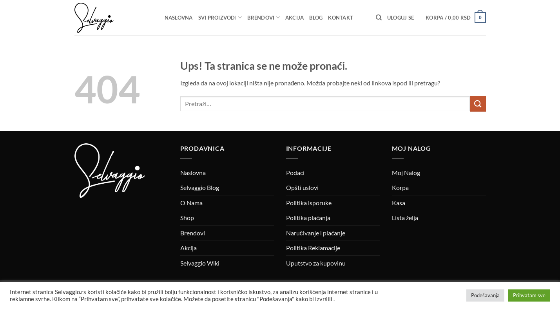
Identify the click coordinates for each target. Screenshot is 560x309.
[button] (400, 17)
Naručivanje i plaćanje (315, 233)
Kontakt (340, 17)
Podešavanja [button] (485, 295)
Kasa (398, 202)
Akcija (294, 17)
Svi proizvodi (220, 17)
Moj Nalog (406, 172)
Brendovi (263, 17)
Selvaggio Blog (199, 187)
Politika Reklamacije (313, 247)
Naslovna (179, 17)
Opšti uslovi (302, 187)
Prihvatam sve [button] (529, 295)
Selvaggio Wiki (199, 263)
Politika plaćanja (308, 217)
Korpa (400, 187)
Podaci (295, 172)
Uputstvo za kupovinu (316, 263)
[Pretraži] (379, 17)
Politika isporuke (309, 202)
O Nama (191, 202)
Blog (316, 17)
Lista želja (405, 217)
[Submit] (478, 103)
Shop (187, 217)
